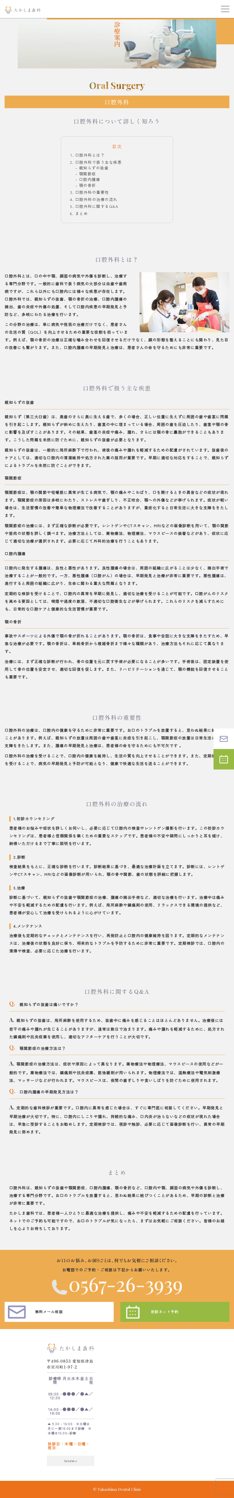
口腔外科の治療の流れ (96, 199)
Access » (70, 1467)
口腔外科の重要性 (92, 192)
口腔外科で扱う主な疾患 (98, 162)
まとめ (81, 213)
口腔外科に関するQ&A (97, 206)
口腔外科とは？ (90, 155)
